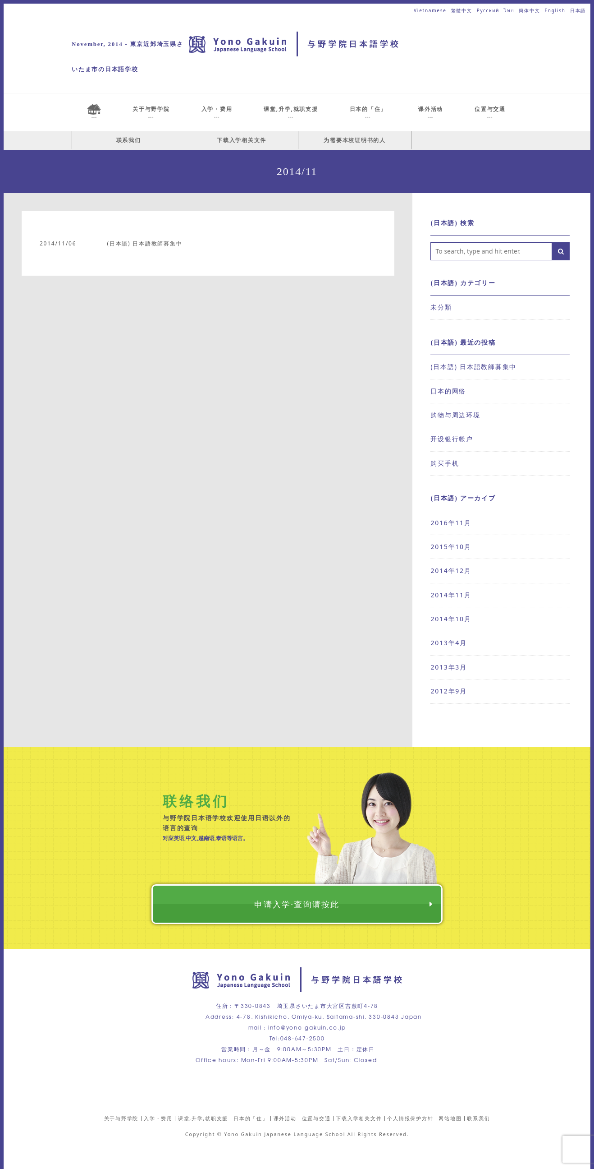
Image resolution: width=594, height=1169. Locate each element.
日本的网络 (448, 391)
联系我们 (128, 140)
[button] (561, 251)
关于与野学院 (121, 1118)
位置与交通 (316, 1118)
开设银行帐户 (451, 438)
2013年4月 (448, 642)
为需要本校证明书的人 (355, 140)
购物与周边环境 (455, 415)
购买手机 (444, 463)
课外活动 (285, 1118)
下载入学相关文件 (241, 140)
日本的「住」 (250, 1118)
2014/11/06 (58, 243)
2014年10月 (450, 619)
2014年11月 (450, 595)
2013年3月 (448, 667)
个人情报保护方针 (410, 1118)
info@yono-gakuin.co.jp (307, 1027)
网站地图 (450, 1118)
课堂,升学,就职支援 (203, 1118)
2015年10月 (450, 546)
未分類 (441, 307)
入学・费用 (158, 1118)
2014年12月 (450, 570)
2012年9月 (448, 691)
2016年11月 (450, 522)
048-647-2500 (302, 1038)
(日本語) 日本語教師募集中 (144, 243)
